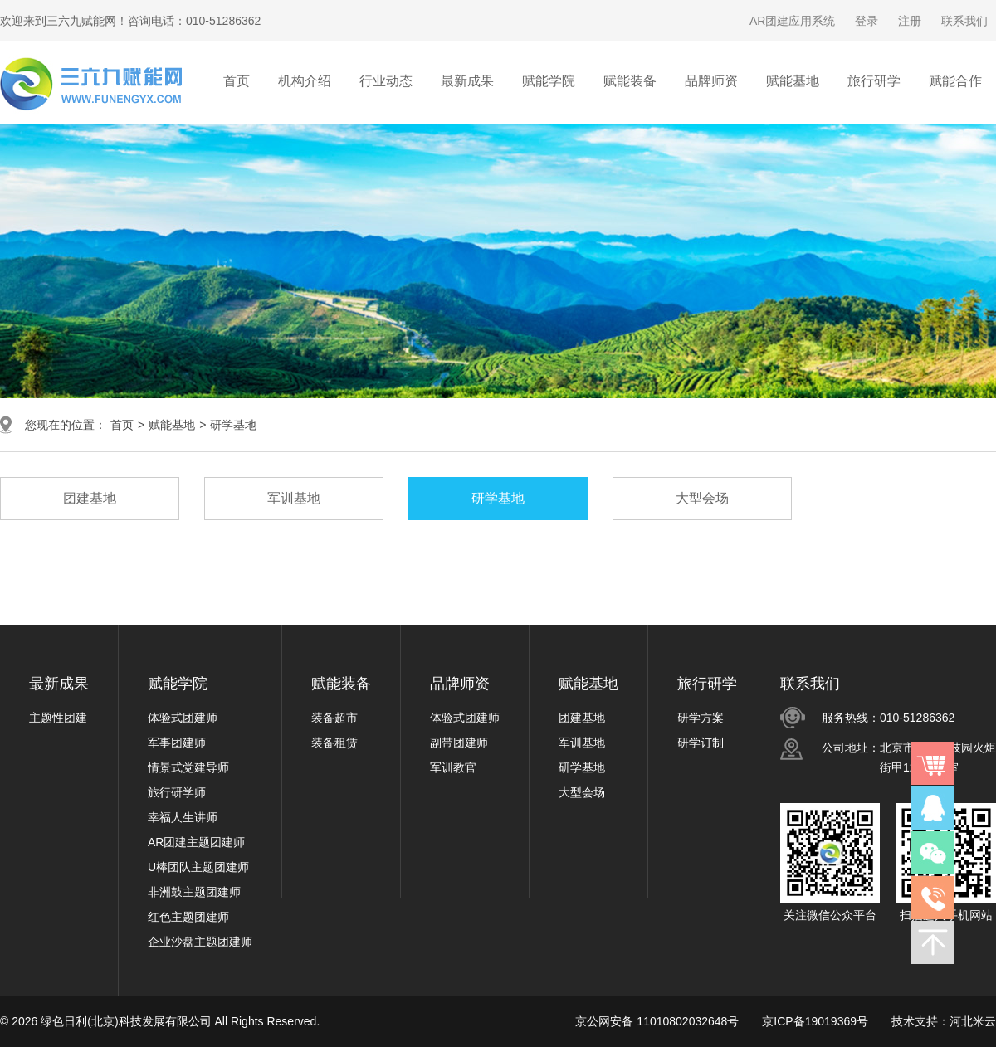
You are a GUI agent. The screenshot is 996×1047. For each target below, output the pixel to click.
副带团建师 (459, 742)
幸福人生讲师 (182, 817)
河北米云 (973, 1021)
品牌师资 (460, 683)
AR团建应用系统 (792, 20)
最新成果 (59, 683)
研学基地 (233, 424)
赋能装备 (341, 683)
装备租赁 (334, 742)
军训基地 (582, 742)
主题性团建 (58, 717)
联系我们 (964, 20)
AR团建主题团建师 (196, 842)
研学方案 (700, 717)
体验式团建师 (182, 717)
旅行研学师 (177, 792)
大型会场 (582, 792)
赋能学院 (178, 683)
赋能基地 (172, 424)
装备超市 (334, 717)
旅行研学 (707, 683)
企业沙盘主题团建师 (200, 941)
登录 (866, 20)
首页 (236, 81)
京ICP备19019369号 (815, 1021)
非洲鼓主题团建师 (194, 891)
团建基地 (582, 717)
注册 (909, 20)
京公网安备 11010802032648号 (657, 1021)
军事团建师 (177, 742)
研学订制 (700, 742)
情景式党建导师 (188, 767)
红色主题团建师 (188, 916)
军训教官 (453, 767)
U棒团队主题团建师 (198, 867)
